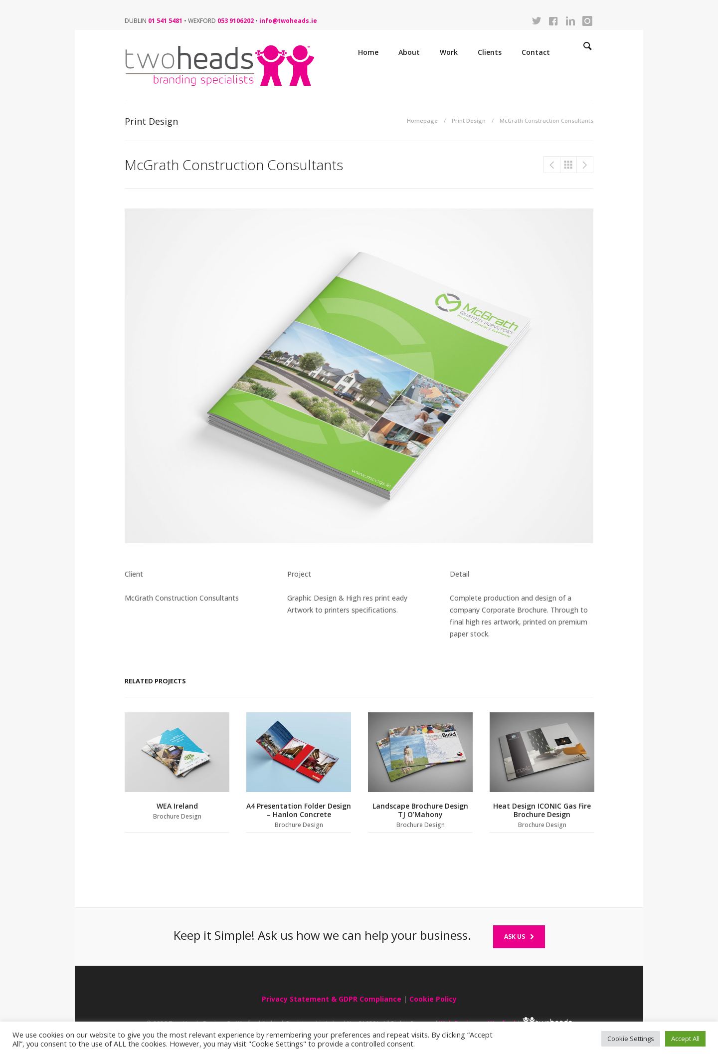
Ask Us (519, 936)
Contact (536, 52)
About (409, 52)
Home (368, 52)
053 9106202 (235, 20)
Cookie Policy (433, 999)
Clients (490, 52)
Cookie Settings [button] (630, 1038)
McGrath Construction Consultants (551, 164)
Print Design (469, 120)
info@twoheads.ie (288, 20)
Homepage (422, 120)
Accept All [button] (685, 1038)
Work (449, 52)
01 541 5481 (165, 20)
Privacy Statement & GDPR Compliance (331, 999)
